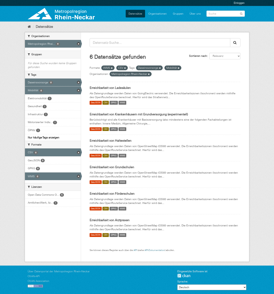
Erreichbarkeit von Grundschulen (112, 167)
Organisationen (157, 13)
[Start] (29, 27)
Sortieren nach (198, 56)
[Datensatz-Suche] (225, 14)
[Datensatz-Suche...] (160, 42)
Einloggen (239, 2)
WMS (122, 102)
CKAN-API (34, 276)
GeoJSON (95, 102)
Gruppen (178, 13)
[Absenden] (241, 13)
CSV (106, 102)
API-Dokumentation (154, 250)
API (135, 250)
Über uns (195, 13)
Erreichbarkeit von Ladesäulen (110, 88)
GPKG (113, 102)
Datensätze (135, 13)
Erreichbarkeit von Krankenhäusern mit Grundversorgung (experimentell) (139, 114)
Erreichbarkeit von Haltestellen (110, 140)
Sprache (182, 281)
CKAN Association (38, 281)
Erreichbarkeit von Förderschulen (112, 193)
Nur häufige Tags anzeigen (43, 137)
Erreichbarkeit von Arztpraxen (110, 220)
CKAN (183, 276)
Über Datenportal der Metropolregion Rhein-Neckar (59, 271)
